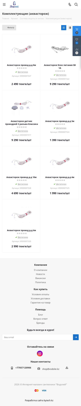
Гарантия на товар (40, 302)
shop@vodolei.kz (50, 368)
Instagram (40, 354)
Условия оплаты (40, 294)
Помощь (40, 309)
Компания (40, 264)
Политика (40, 282)
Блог (40, 314)
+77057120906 (23, 367)
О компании (40, 269)
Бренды (40, 322)
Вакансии (40, 278)
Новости (40, 274)
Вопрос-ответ (40, 318)
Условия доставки (40, 298)
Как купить (40, 289)
